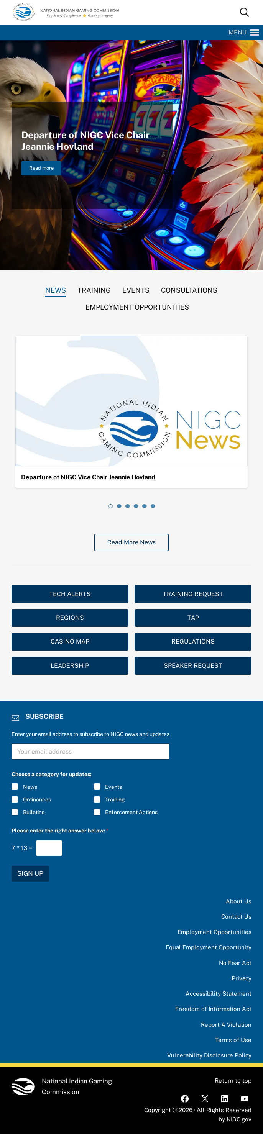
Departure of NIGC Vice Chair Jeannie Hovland (85, 140)
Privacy (241, 978)
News (30, 787)
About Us (238, 901)
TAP (193, 617)
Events (113, 787)
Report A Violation (226, 1024)
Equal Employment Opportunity (208, 947)
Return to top (233, 1080)
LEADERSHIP (70, 665)
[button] (237, 32)
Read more (45, 169)
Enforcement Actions (131, 813)
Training (115, 799)
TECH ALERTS (70, 594)
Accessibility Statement (218, 993)
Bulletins (33, 813)
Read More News (131, 542)
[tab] (55, 288)
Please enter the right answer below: (60, 831)
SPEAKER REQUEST (193, 665)
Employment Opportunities (214, 932)
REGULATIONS (193, 641)
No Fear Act (235, 963)
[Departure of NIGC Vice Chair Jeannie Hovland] (131, 401)
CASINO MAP (70, 641)
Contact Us (236, 916)
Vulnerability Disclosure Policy (209, 1055)
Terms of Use (233, 1040)
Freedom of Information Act (213, 1009)
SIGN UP (30, 873)
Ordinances (37, 799)
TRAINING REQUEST (193, 594)
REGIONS (70, 617)
